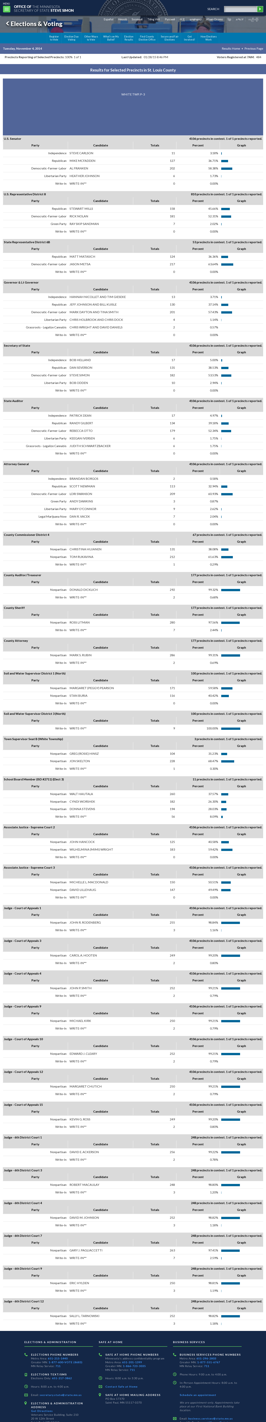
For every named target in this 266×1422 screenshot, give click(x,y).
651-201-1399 (132, 1362)
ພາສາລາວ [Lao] (196, 19)
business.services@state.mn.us (210, 1418)
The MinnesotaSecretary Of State (44, 8)
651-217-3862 (62, 1378)
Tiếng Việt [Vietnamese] (153, 19)
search (213, 9)
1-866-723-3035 (134, 1366)
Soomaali (137, 19)
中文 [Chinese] (182, 19)
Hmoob (122, 19)
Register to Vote (54, 38)
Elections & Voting (33, 23)
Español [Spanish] (108, 19)
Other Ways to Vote (91, 38)
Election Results (128, 38)
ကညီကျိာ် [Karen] (253, 19)
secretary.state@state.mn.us (60, 1395)
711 (58, 1366)
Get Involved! (189, 38)
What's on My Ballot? (111, 38)
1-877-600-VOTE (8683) (66, 1362)
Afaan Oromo (214, 19)
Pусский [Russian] (170, 19)
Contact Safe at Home (121, 1386)
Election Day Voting (71, 38)
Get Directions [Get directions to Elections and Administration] (42, 1410)
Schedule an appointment (198, 1395)
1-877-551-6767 (208, 1362)
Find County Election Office (147, 38)
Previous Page (253, 48)
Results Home (231, 48)
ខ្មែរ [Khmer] (229, 19)
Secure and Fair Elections (170, 38)
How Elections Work (209, 38)
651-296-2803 (206, 1358)
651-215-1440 (58, 1358)
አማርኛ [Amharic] (240, 19)
